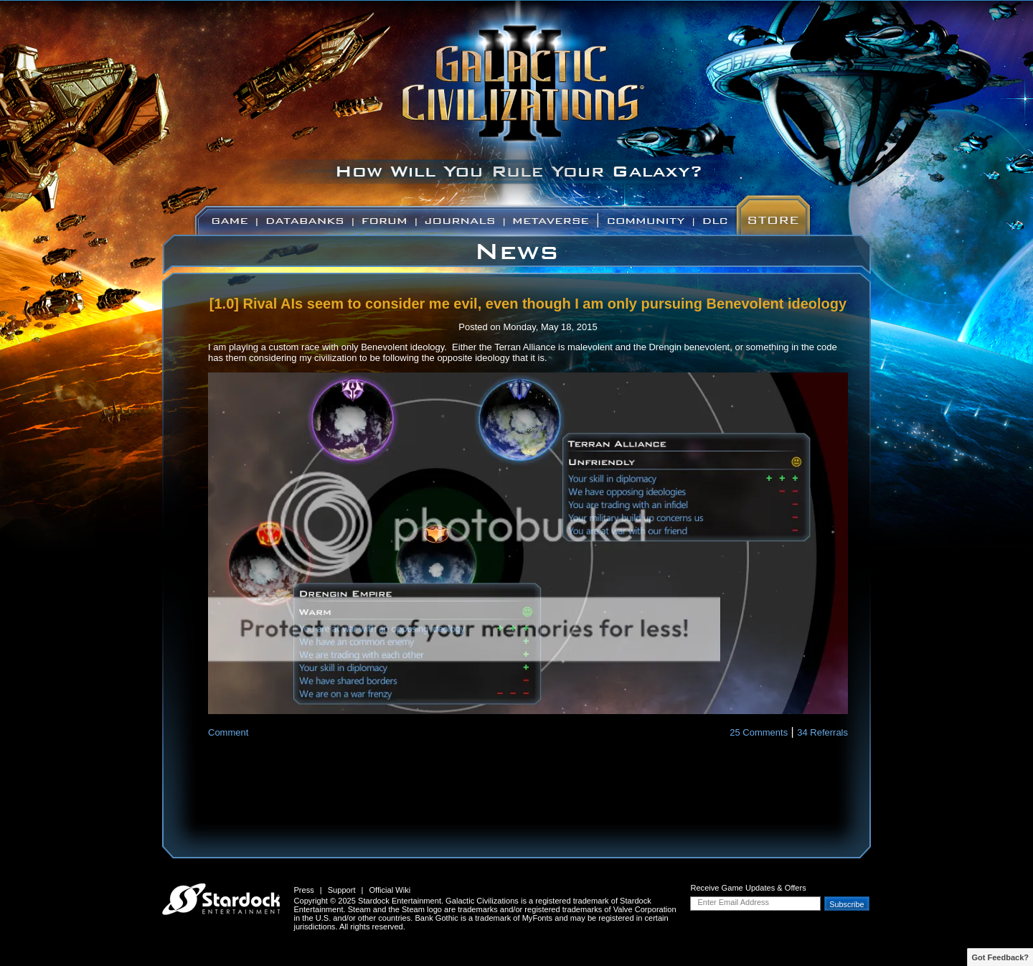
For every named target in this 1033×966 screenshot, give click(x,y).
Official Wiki (389, 890)
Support (342, 890)
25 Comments (759, 732)
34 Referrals (822, 732)
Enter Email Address (733, 902)
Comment (228, 732)
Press (303, 890)
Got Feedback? (1000, 957)
